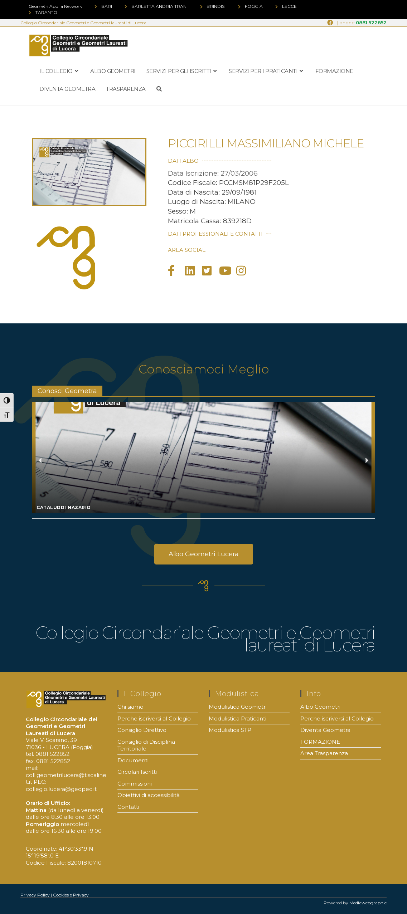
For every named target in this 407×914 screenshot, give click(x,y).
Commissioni (134, 783)
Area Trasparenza (324, 753)
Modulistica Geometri (238, 706)
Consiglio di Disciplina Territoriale (146, 745)
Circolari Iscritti (137, 771)
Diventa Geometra (325, 730)
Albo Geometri (320, 706)
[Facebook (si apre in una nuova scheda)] (330, 22)
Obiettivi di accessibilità (148, 795)
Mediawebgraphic (368, 902)
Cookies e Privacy (71, 895)
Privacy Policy (35, 895)
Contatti (128, 806)
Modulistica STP (230, 730)
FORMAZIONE (320, 741)
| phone (362, 23)
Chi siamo (130, 706)
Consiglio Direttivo (141, 730)
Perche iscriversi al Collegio (154, 718)
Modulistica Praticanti (237, 718)
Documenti (133, 760)
